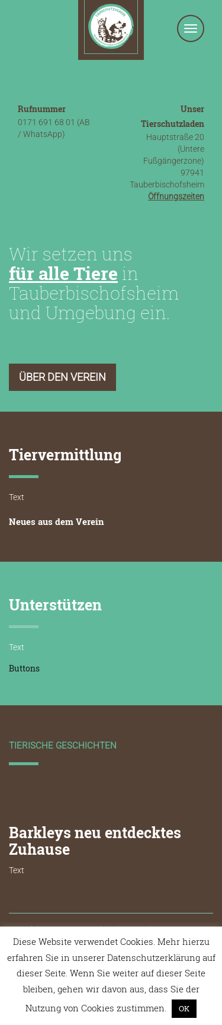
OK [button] (184, 1008)
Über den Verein (62, 377)
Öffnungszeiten (176, 196)
